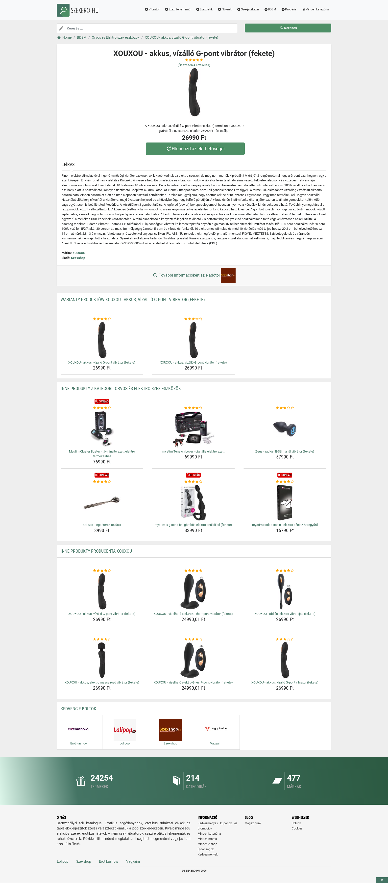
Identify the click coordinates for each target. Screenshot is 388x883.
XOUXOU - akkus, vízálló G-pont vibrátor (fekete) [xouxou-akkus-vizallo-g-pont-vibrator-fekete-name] (101, 362)
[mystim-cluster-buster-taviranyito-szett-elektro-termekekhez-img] (102, 429)
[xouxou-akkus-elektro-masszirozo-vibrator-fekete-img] (102, 660)
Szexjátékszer (248, 9)
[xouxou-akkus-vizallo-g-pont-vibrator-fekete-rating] (102, 319)
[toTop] (382, 880)
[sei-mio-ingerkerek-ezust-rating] (102, 481)
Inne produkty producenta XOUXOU (96, 551)
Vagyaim (133, 861)
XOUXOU (79, 253)
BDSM (270, 9)
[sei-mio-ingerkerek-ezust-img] (102, 502)
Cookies (297, 828)
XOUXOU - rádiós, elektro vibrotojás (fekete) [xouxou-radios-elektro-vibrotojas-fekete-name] (284, 614)
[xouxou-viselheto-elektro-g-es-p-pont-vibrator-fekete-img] (193, 591)
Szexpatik (204, 9)
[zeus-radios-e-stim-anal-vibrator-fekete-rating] (285, 408)
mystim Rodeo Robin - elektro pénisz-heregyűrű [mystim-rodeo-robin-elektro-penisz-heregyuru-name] (285, 525)
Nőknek (225, 9)
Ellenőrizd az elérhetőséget (195, 148)
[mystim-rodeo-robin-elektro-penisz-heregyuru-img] (285, 502)
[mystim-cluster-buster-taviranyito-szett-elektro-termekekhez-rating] (102, 408)
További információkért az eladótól (194, 275)
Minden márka (207, 839)
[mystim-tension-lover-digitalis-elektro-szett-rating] (193, 408)
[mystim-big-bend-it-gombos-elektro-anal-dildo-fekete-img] (193, 502)
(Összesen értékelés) (194, 65)
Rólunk (296, 823)
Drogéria (288, 9)
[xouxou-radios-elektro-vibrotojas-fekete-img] (285, 591)
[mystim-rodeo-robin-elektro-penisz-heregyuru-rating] (285, 481)
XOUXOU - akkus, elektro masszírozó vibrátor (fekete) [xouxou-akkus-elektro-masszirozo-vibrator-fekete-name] (102, 682)
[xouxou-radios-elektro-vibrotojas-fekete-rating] (285, 570)
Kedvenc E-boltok (78, 708)
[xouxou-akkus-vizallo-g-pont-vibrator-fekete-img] (102, 340)
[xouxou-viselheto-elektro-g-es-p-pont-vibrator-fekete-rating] (193, 570)
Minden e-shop (207, 844)
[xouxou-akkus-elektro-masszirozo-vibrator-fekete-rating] (102, 639)
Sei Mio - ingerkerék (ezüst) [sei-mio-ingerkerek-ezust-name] (102, 525)
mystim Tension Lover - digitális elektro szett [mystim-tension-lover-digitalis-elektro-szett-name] (193, 451)
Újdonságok (206, 849)
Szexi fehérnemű (178, 9)
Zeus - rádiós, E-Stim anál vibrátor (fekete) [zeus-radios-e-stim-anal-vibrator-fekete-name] (284, 451)
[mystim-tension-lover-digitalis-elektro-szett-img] (193, 429)
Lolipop (62, 861)
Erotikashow (108, 861)
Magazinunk (253, 823)
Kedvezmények (208, 854)
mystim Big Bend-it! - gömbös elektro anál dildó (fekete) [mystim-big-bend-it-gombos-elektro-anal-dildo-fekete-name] (193, 525)
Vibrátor (152, 9)
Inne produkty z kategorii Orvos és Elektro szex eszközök (121, 388)
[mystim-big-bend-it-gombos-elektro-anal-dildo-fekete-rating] (193, 481)
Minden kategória (315, 9)
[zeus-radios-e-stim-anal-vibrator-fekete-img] (285, 429)
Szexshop (78, 258)
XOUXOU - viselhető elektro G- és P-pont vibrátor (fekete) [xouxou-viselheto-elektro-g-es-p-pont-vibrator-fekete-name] (193, 614)
